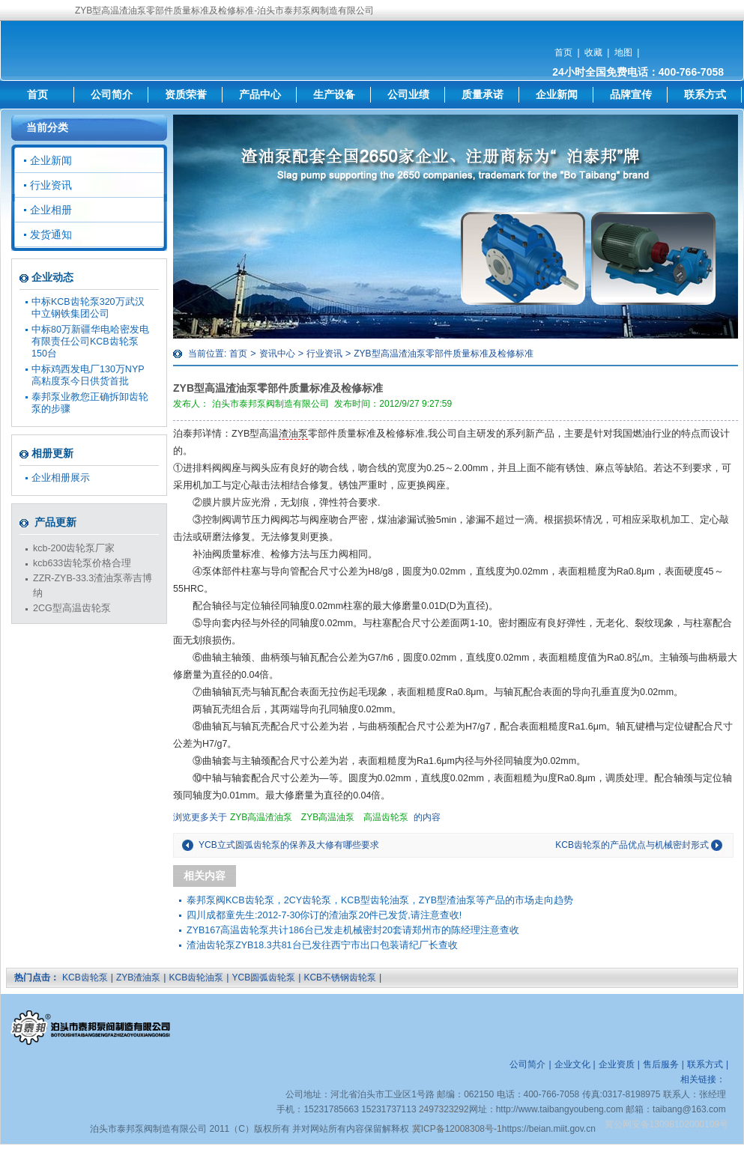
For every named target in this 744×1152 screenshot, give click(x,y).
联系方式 (705, 94)
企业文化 (572, 1064)
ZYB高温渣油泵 (261, 817)
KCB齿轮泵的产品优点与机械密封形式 (632, 845)
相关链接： (702, 1079)
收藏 (593, 52)
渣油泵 (293, 433)
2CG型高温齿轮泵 (72, 608)
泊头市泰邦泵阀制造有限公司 (270, 403)
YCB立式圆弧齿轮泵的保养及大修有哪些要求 (289, 845)
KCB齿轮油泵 (196, 977)
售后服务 (661, 1064)
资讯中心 (277, 353)
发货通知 (51, 234)
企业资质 (617, 1064)
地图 (623, 52)
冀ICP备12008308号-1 (457, 1129)
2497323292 (444, 1109)
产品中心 (260, 94)
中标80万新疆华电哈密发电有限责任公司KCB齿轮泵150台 (90, 341)
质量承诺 (482, 94)
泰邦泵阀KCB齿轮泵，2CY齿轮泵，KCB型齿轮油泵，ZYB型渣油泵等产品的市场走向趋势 (380, 900)
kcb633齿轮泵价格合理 (82, 563)
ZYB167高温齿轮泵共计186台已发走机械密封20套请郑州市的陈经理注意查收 (353, 930)
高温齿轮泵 (385, 817)
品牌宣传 (631, 94)
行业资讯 (324, 353)
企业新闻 (557, 94)
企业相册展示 (60, 478)
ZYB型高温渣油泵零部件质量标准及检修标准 (443, 353)
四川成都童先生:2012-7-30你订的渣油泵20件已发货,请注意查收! (324, 915)
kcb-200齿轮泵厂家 (74, 548)
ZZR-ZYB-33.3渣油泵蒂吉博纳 (92, 585)
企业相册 (51, 210)
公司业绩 (408, 94)
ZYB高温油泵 (327, 817)
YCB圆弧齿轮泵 (263, 977)
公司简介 (112, 94)
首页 (563, 52)
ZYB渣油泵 (138, 977)
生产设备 (334, 94)
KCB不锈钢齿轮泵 (339, 977)
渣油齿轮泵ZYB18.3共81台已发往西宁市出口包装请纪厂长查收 (322, 945)
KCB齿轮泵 (85, 977)
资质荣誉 (186, 94)
